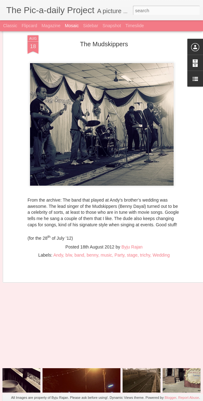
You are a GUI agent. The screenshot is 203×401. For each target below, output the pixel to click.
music (106, 229)
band (79, 229)
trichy (145, 229)
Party (119, 229)
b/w (68, 229)
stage (132, 229)
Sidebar (90, 25)
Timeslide (134, 25)
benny (92, 229)
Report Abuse (188, 397)
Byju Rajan (132, 220)
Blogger (170, 397)
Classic (10, 25)
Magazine (51, 25)
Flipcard (29, 25)
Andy (58, 229)
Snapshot (112, 25)
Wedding (161, 229)
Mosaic (72, 25)
